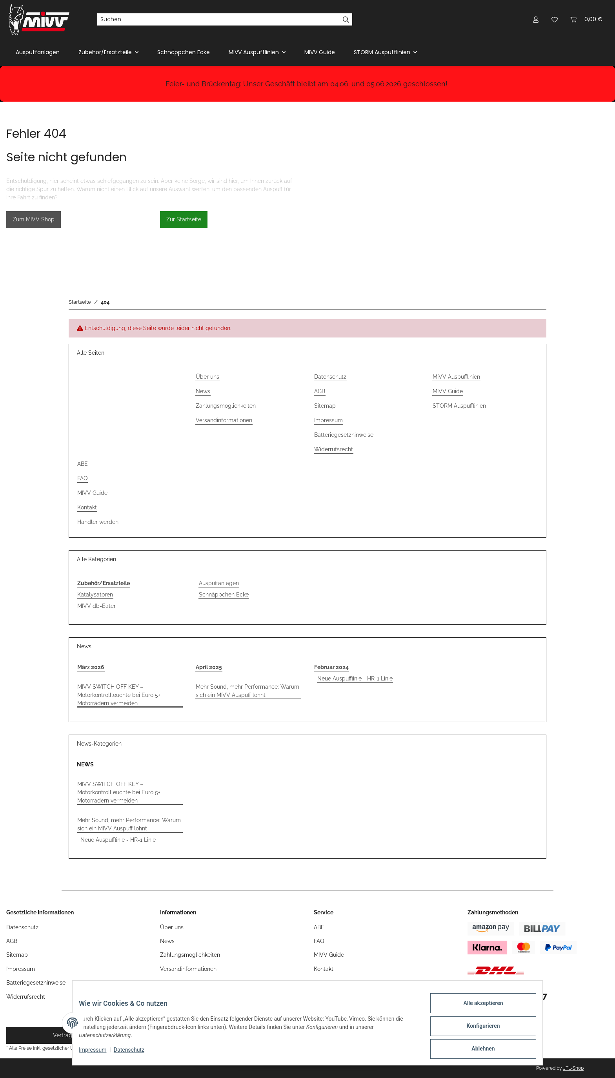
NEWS (85, 764)
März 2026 (90, 667)
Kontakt (87, 507)
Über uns (207, 377)
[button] (535, 19)
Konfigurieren (476, 1030)
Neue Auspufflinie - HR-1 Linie (355, 678)
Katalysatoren (95, 594)
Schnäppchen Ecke (224, 594)
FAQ (82, 478)
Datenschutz (135, 1054)
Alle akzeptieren (477, 1009)
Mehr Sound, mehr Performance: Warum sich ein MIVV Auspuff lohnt (247, 691)
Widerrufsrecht (333, 449)
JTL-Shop (573, 1068)
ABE (82, 464)
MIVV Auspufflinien (456, 377)
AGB (319, 391)
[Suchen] (218, 19)
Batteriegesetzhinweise (343, 435)
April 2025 (209, 667)
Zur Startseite (183, 219)
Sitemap (325, 406)
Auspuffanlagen (219, 583)
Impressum (99, 1054)
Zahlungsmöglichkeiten (226, 406)
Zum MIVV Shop (34, 219)
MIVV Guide (319, 52)
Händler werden (97, 522)
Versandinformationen (224, 420)
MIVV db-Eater (96, 606)
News (203, 391)
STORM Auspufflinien (459, 406)
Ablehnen (476, 1050)
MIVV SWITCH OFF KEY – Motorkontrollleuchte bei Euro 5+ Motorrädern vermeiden (118, 695)
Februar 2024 (331, 667)
